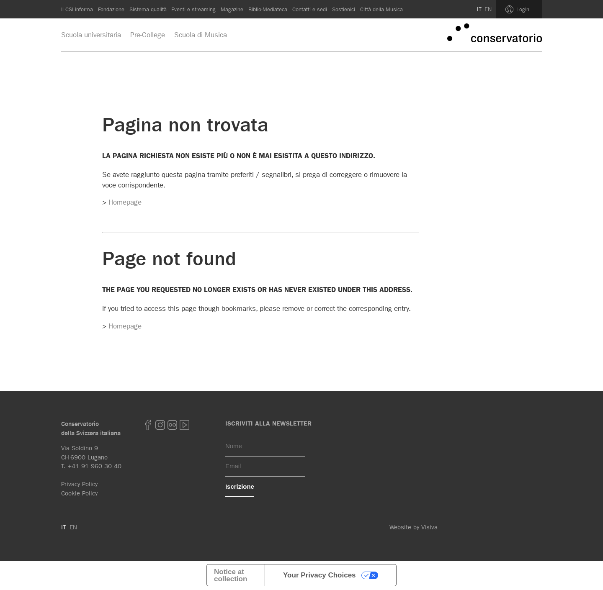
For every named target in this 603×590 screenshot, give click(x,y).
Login (522, 9)
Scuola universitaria (91, 35)
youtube (185, 425)
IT (479, 9)
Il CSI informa (77, 9)
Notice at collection (230, 575)
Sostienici (343, 9)
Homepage (125, 202)
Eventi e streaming (193, 9)
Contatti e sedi (309, 9)
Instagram (160, 425)
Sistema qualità (148, 9)
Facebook (148, 425)
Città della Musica (381, 9)
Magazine (232, 9)
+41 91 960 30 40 (94, 466)
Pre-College (147, 35)
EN (488, 9)
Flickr (173, 425)
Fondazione (111, 9)
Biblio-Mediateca (267, 9)
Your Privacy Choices (319, 575)
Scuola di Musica (200, 35)
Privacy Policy (79, 484)
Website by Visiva (413, 527)
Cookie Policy (79, 493)
